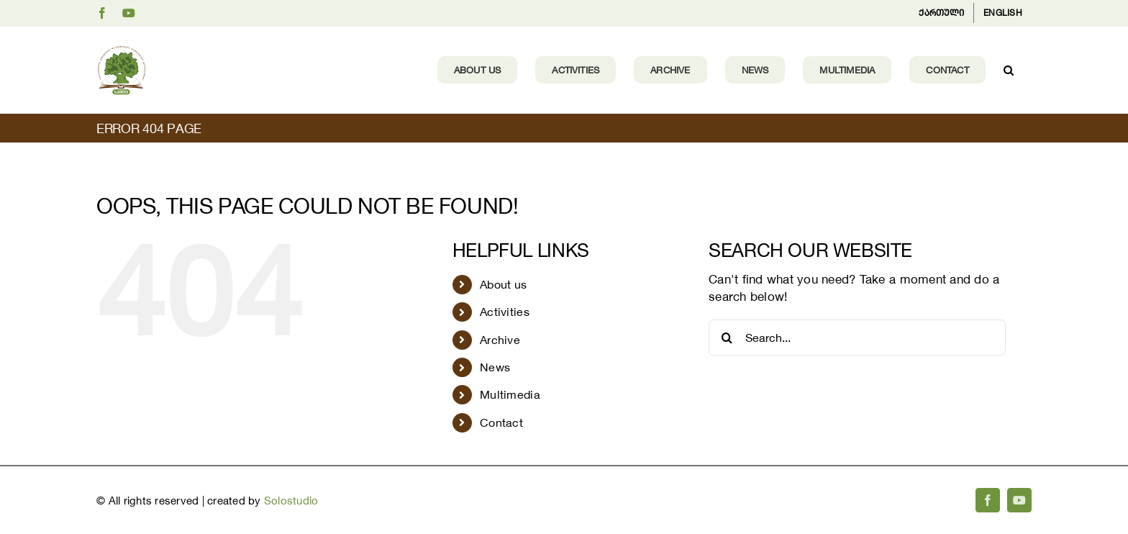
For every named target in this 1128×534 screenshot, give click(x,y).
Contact (501, 422)
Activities (504, 311)
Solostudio (291, 500)
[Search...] (857, 338)
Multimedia (510, 394)
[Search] (727, 338)
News (495, 367)
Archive (500, 339)
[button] (1009, 70)
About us (503, 284)
